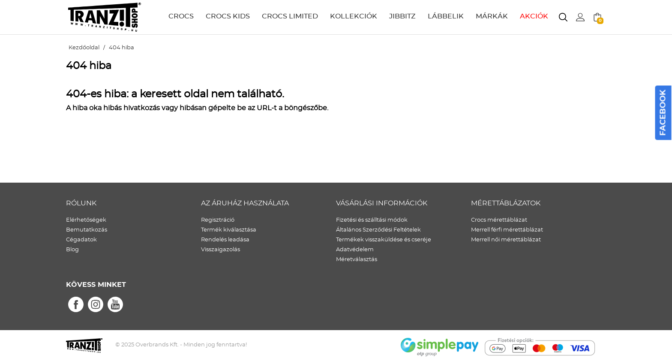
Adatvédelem (355, 250)
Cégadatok (81, 240)
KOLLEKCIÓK (353, 16)
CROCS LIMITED (290, 16)
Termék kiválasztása (228, 230)
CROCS (181, 16)
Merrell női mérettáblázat (506, 240)
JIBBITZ (402, 16)
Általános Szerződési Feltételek (378, 230)
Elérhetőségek (86, 220)
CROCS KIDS (228, 16)
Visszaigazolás (220, 250)
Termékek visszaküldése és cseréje (383, 240)
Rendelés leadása (225, 240)
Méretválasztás (356, 259)
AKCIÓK (534, 16)
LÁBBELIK (446, 16)
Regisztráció (217, 220)
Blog (72, 250)
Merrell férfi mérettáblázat (507, 230)
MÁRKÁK (492, 16)
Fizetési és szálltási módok (372, 220)
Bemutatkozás (86, 230)
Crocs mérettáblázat (499, 220)
